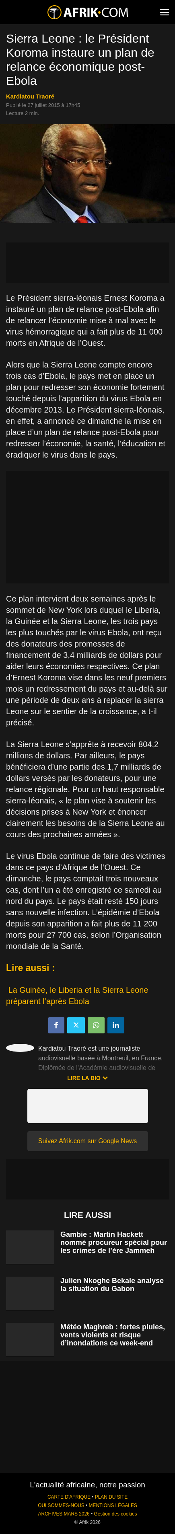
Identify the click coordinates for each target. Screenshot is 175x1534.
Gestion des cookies (115, 1514)
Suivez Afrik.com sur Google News (87, 1141)
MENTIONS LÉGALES (113, 1505)
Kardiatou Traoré (30, 96)
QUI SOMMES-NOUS (61, 1505)
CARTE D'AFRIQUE (69, 1497)
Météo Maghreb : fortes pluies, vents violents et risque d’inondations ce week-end (112, 1335)
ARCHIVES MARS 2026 (63, 1514)
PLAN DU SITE (111, 1497)
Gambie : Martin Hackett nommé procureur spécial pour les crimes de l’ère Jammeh (113, 1242)
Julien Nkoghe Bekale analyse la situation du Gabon (112, 1285)
